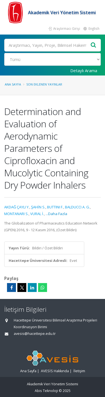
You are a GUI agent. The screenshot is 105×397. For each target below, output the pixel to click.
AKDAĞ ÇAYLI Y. (16, 207)
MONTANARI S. (16, 213)
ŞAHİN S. (38, 207)
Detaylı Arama (83, 70)
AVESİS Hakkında (55, 371)
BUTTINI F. (55, 207)
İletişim (79, 371)
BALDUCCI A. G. (77, 207)
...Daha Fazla (56, 213)
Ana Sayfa (13, 84)
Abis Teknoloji (46, 390)
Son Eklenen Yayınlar (44, 84)
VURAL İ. (37, 213)
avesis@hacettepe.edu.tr (35, 333)
